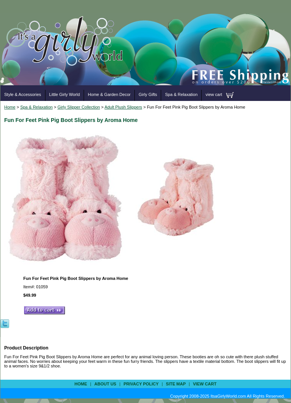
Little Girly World (64, 94)
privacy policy (140, 384)
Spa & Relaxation (181, 94)
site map (176, 384)
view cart (213, 94)
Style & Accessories (22, 94)
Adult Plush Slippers (123, 107)
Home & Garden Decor (109, 94)
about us (105, 384)
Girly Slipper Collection (78, 107)
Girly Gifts (148, 94)
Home (9, 107)
